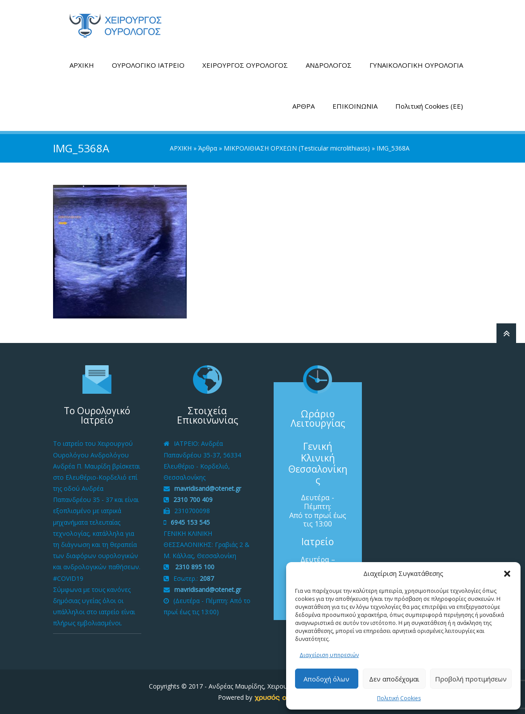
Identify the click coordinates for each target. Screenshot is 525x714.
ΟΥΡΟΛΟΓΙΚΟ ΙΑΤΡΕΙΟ (148, 65)
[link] (281, 697)
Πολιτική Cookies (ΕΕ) (429, 106)
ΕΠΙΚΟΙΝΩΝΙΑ (354, 106)
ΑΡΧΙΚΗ (82, 65)
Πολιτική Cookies (399, 698)
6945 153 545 (190, 522)
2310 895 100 (193, 567)
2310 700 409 (193, 499)
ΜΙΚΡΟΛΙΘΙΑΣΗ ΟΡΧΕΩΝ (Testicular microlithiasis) (297, 148)
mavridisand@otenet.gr (207, 488)
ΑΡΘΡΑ (303, 106)
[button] (507, 573)
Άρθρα (207, 148)
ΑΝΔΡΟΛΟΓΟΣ (329, 65)
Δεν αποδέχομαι (394, 678)
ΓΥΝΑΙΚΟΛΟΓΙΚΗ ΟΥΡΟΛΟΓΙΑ (416, 65)
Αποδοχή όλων (326, 678)
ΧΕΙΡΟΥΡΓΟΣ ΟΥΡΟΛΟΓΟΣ (245, 65)
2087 (207, 578)
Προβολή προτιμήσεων (471, 678)
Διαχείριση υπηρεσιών (329, 655)
